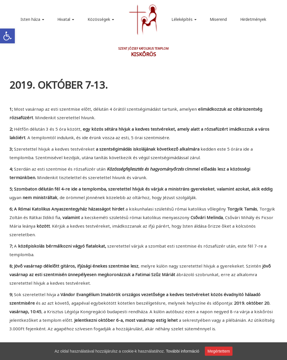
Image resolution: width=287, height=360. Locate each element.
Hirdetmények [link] (253, 19)
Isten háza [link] (32, 19)
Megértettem (218, 351)
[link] (7, 36)
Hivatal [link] (65, 19)
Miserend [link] (218, 19)
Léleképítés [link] (184, 19)
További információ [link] (182, 351)
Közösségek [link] (101, 19)
